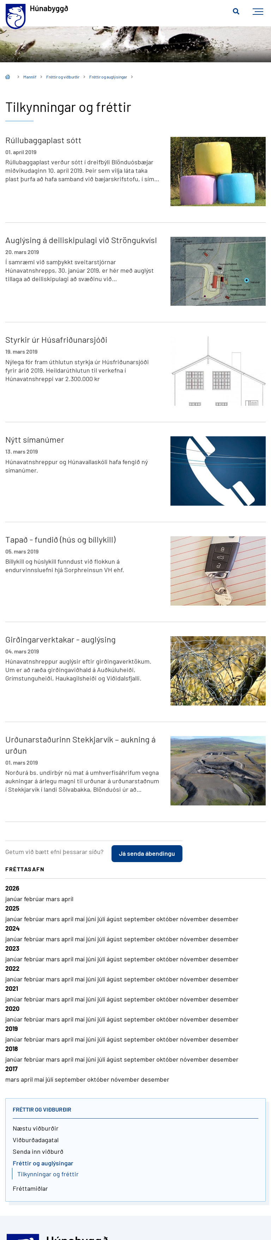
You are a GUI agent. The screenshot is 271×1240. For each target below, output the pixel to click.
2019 (11, 1028)
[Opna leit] (236, 11)
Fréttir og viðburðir (62, 76)
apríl (67, 899)
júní (91, 919)
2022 (12, 968)
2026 (12, 888)
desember (224, 919)
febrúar (35, 899)
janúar (14, 899)
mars (53, 899)
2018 (11, 1048)
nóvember (195, 919)
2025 (12, 908)
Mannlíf (29, 76)
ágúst (115, 919)
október (168, 919)
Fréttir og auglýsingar (108, 76)
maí (80, 919)
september (140, 919)
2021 (11, 988)
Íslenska (7, 77)
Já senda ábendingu (147, 853)
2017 (11, 1069)
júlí (102, 919)
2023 (12, 948)
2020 (12, 1008)
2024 (12, 928)
